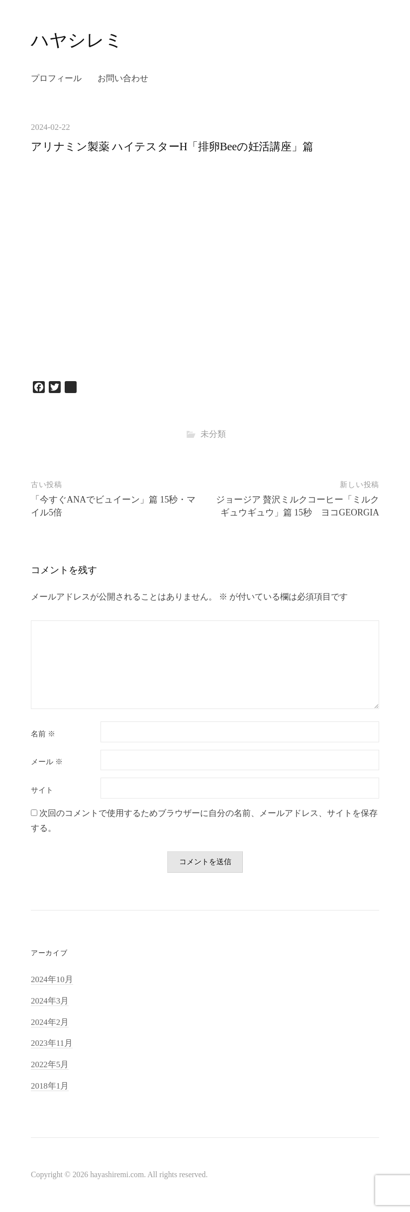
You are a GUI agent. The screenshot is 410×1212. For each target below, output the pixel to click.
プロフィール (56, 78)
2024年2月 (50, 1022)
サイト (42, 790)
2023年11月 (52, 1043)
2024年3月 (50, 1001)
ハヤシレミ (77, 40)
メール (47, 762)
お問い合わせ (123, 78)
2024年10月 (52, 979)
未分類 (213, 434)
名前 (43, 734)
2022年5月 (50, 1064)
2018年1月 (50, 1086)
